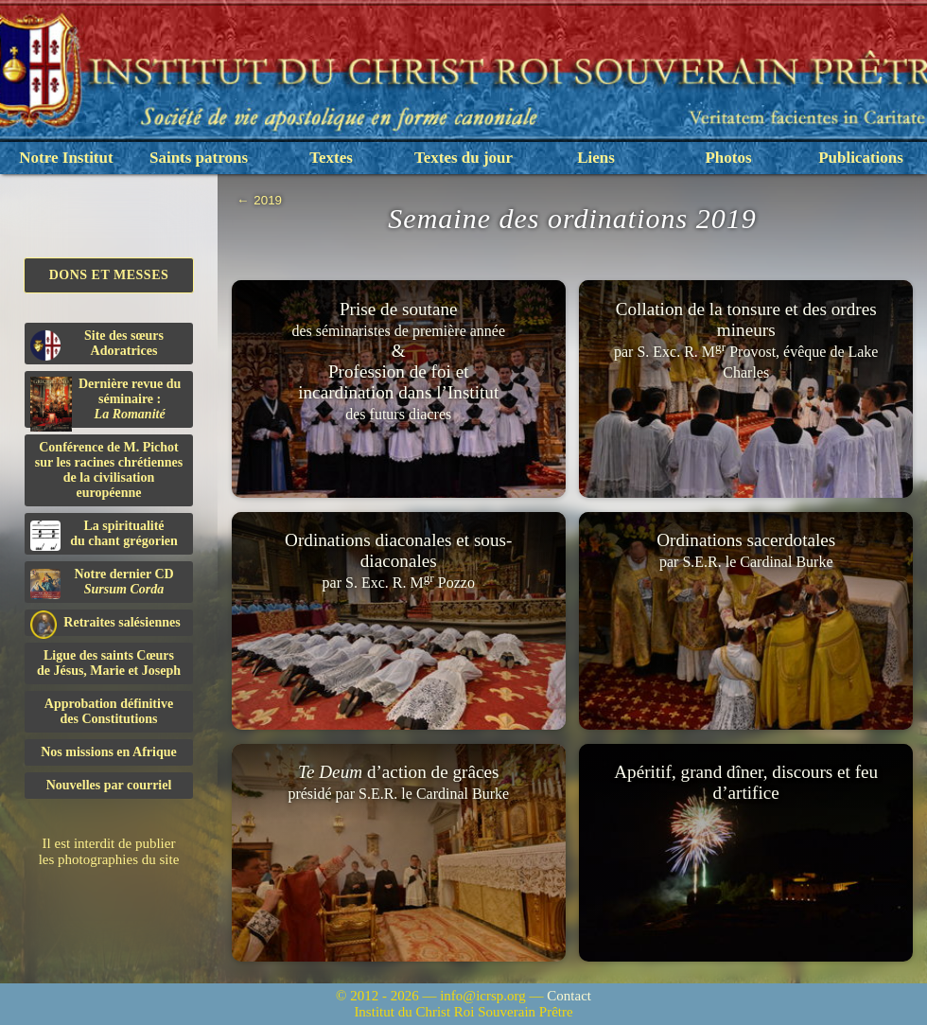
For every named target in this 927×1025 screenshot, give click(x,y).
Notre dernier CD (102, 583)
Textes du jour (463, 158)
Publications (860, 158)
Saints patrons (198, 158)
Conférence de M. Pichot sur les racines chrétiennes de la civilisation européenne (109, 470)
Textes (331, 158)
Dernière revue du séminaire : (105, 402)
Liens (596, 158)
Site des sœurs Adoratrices (97, 344)
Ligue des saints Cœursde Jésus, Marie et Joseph (109, 663)
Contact (569, 995)
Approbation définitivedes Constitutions (108, 711)
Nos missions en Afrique (109, 752)
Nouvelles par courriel (109, 785)
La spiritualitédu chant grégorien (104, 535)
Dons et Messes (109, 275)
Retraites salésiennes (105, 623)
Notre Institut (66, 158)
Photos (728, 158)
